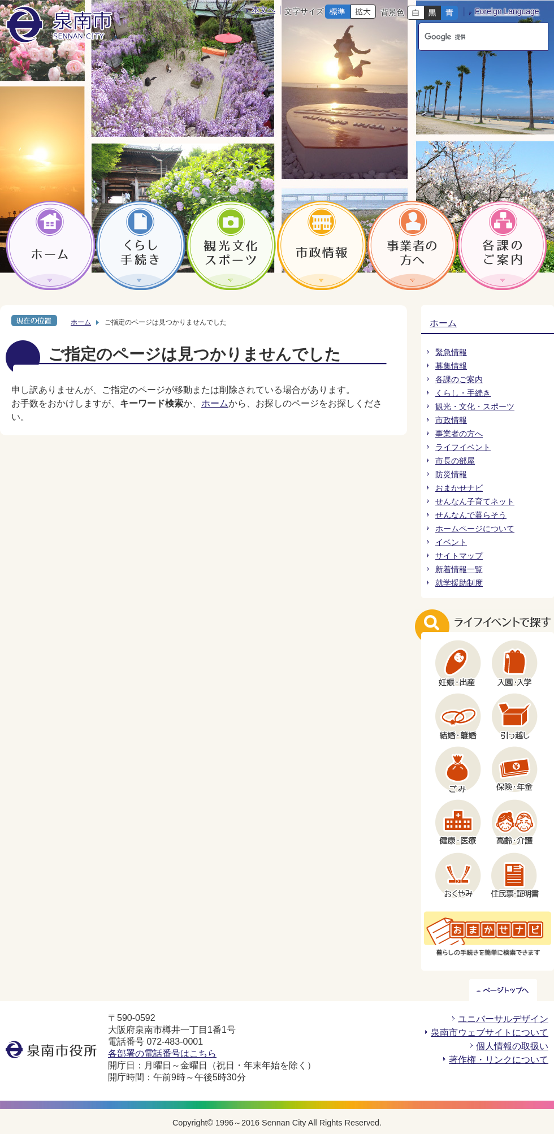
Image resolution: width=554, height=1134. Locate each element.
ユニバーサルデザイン (503, 1019)
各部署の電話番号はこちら (162, 1053)
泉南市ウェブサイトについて (489, 1032)
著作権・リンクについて (498, 1059)
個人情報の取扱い (512, 1046)
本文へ (263, 9)
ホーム (81, 322)
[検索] (473, 36)
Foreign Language (507, 11)
